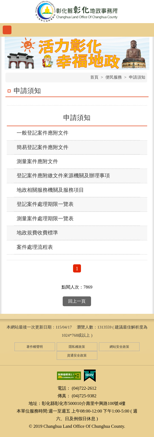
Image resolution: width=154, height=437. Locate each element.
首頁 (94, 77)
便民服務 (113, 77)
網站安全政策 (119, 346)
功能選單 (7, 30)
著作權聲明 (34, 346)
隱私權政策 (77, 346)
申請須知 (137, 77)
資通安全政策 (77, 355)
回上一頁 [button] (77, 301)
